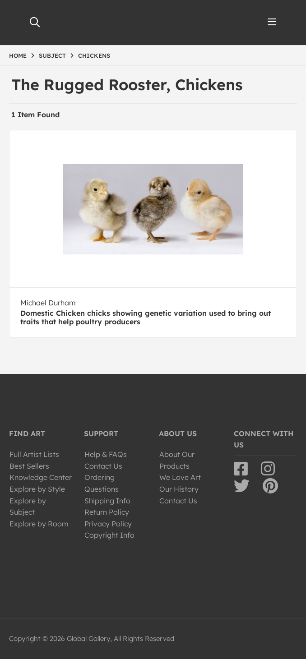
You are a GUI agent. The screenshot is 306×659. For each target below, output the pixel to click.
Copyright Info (109, 534)
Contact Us (103, 465)
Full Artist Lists (34, 454)
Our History (179, 488)
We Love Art (180, 477)
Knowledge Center (40, 477)
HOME (18, 55)
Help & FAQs (105, 454)
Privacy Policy (108, 523)
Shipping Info (107, 500)
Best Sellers (29, 465)
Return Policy (106, 511)
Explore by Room (39, 523)
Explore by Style (37, 488)
